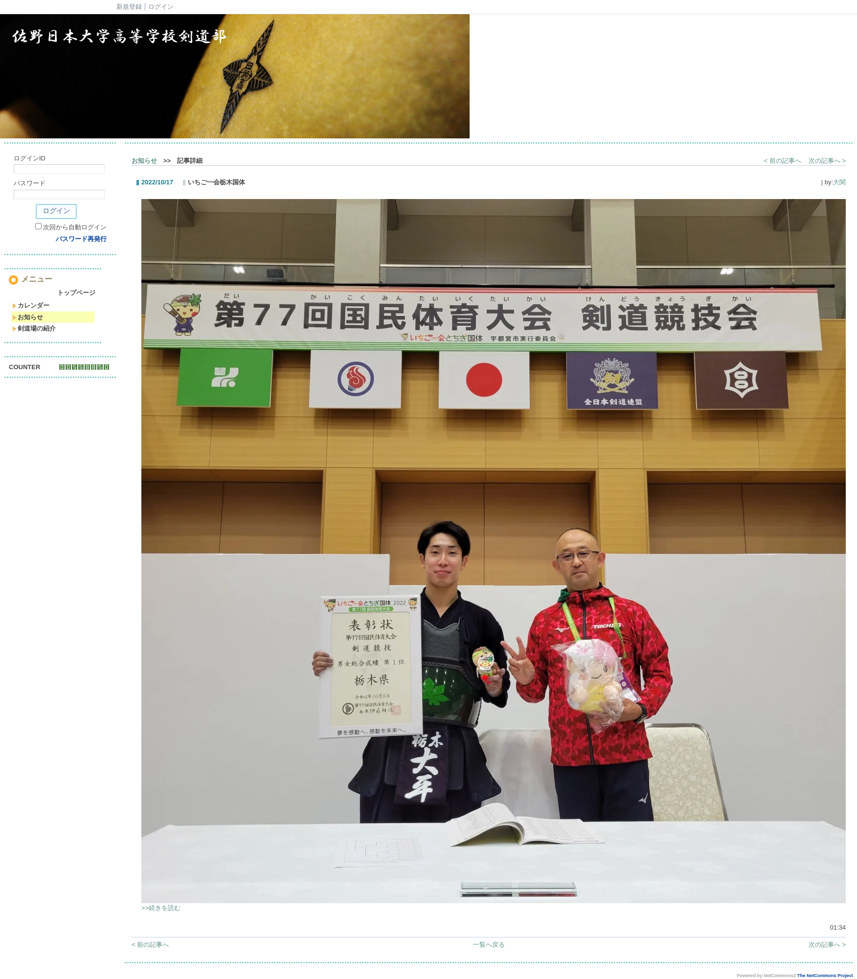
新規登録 (129, 6)
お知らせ (27, 317)
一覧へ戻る (489, 944)
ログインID (29, 158)
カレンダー (30, 305)
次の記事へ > (827, 160)
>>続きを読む (160, 908)
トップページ (76, 292)
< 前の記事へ (782, 160)
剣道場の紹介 (34, 328)
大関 (839, 182)
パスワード (29, 183)
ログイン (161, 6)
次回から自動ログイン (75, 227)
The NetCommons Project (825, 975)
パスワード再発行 (81, 239)
